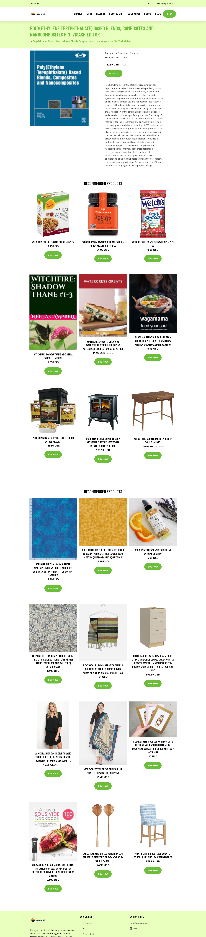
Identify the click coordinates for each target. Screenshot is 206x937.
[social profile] (42, 3)
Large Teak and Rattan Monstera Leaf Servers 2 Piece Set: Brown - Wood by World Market (103, 857)
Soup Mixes (134, 13)
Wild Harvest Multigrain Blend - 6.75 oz (53, 242)
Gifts (89, 13)
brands (78, 13)
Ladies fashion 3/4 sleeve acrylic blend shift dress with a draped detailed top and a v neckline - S (53, 757)
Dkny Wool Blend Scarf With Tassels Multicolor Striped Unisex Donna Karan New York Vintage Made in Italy (103, 669)
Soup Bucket (116, 13)
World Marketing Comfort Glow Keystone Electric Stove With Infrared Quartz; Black (103, 442)
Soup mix (134, 53)
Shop (169, 14)
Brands (88, 923)
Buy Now (114, 73)
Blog (158, 13)
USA (153, 3)
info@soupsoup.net (165, 3)
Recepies (100, 13)
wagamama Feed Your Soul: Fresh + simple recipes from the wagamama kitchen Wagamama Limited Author (153, 341)
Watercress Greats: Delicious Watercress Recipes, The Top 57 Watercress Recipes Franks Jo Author (103, 345)
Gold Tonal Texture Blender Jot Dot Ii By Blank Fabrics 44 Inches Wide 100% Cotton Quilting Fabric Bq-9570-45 (103, 553)
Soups (147, 13)
